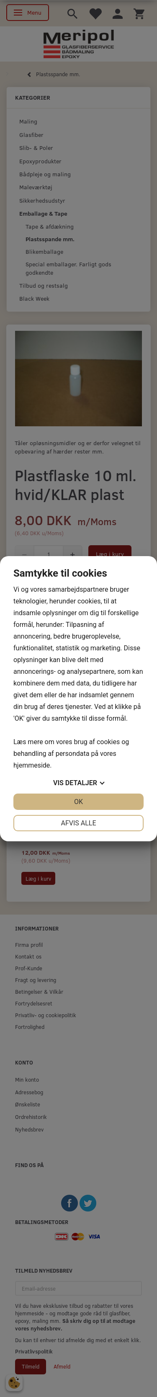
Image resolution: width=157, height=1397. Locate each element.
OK (78, 802)
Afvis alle (78, 823)
